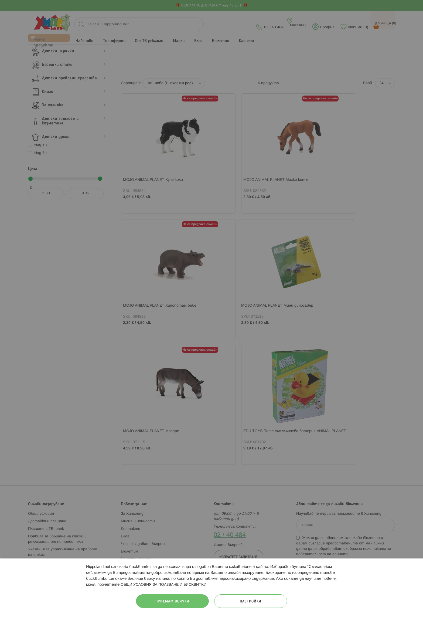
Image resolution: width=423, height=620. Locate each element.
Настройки (250, 601)
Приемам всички (172, 601)
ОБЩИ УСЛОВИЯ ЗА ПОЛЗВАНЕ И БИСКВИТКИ (163, 585)
